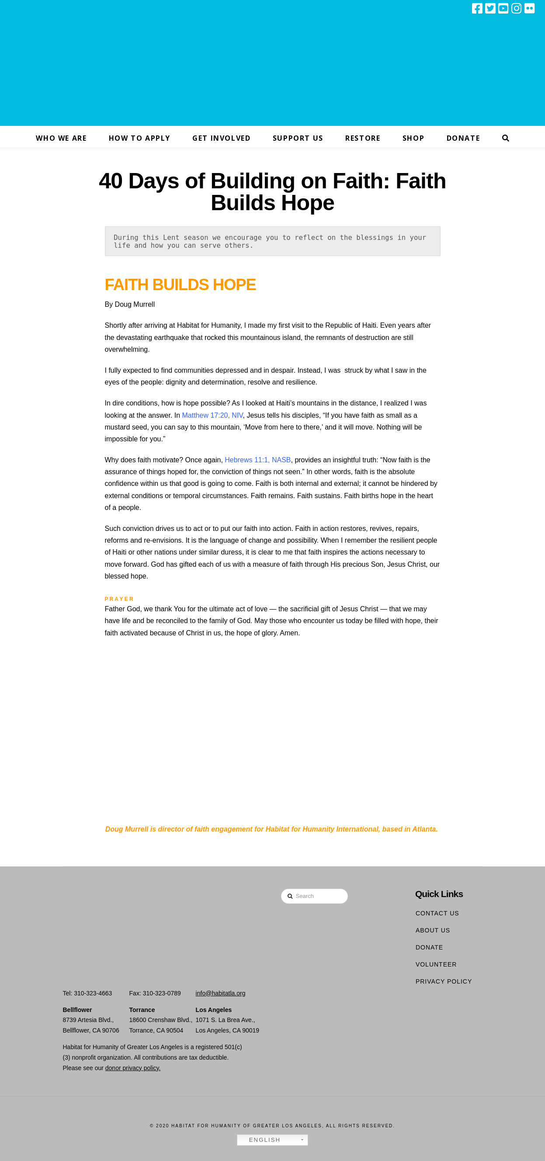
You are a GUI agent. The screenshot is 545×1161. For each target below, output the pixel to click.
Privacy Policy (444, 981)
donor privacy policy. (133, 1067)
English (260, 1140)
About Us (433, 930)
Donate (429, 947)
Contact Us (437, 913)
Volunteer (436, 964)
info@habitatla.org (221, 993)
